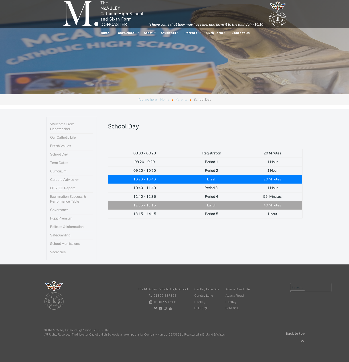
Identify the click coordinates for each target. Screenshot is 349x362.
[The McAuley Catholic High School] (175, 13)
